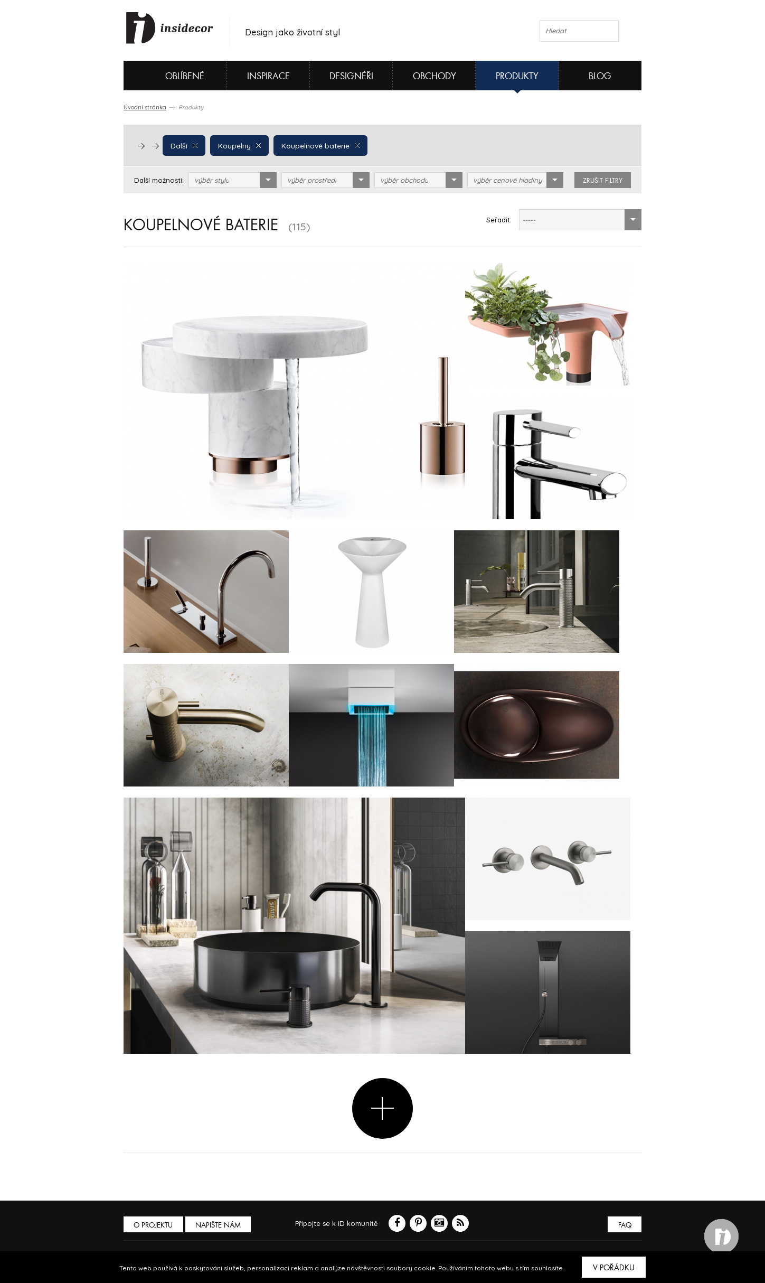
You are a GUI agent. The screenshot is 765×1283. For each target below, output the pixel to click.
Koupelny (238, 145)
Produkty (517, 76)
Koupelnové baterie (317, 145)
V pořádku (614, 1267)
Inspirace (268, 76)
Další (183, 145)
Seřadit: (499, 220)
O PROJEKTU (154, 1225)
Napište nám (220, 1225)
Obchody (434, 76)
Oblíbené (167, 75)
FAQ (623, 1225)
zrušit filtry (602, 180)
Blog (600, 76)
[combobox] (232, 180)
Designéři (351, 76)
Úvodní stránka (145, 107)
